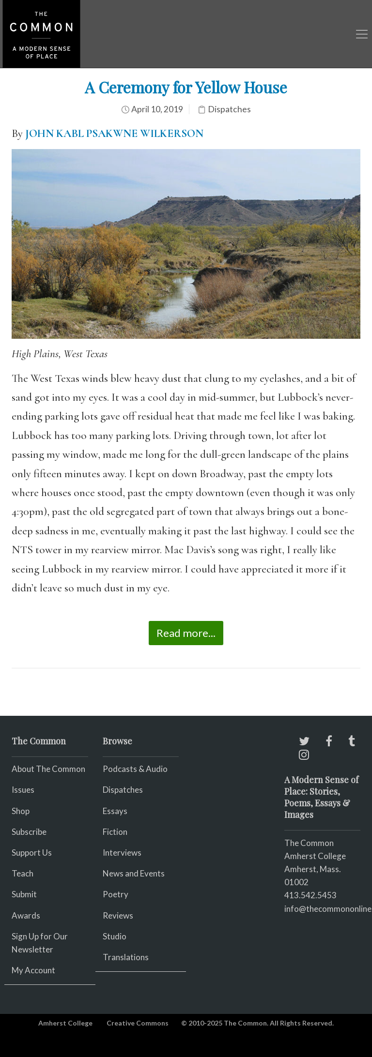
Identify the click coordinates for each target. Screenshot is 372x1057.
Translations (126, 957)
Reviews (118, 915)
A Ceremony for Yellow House (186, 86)
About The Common (48, 769)
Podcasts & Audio (135, 769)
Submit (24, 894)
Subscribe (29, 832)
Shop (21, 811)
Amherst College (65, 1023)
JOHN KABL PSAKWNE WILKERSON (114, 133)
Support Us (32, 852)
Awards (26, 915)
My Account (33, 970)
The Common (309, 843)
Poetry (115, 894)
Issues (23, 790)
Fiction (115, 832)
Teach (22, 873)
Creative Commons (138, 1023)
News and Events (134, 873)
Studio (114, 936)
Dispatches (229, 109)
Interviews (122, 852)
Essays (115, 811)
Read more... (186, 632)
